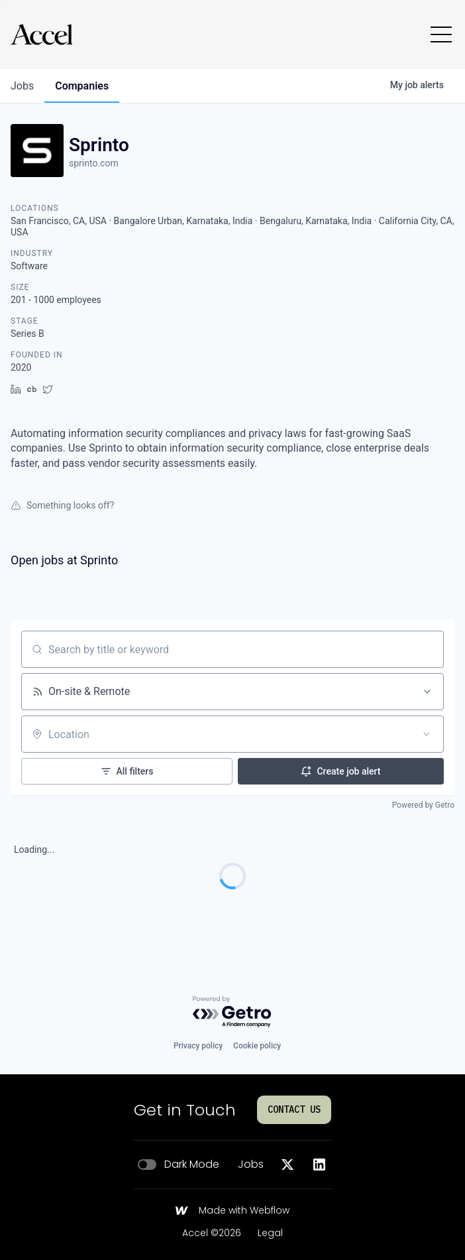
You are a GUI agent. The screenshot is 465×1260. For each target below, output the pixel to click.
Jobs (251, 1164)
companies (82, 86)
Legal (270, 1233)
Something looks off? (62, 505)
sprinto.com (94, 163)
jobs (22, 86)
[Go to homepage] (41, 34)
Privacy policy (198, 1045)
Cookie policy (257, 1045)
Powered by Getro (423, 805)
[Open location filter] (426, 734)
